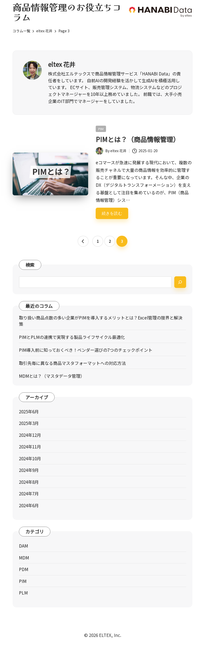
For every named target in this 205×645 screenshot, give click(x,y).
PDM (23, 569)
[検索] (180, 282)
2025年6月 (29, 411)
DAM (23, 546)
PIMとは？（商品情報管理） (138, 139)
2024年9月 (29, 470)
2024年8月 (29, 482)
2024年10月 (30, 458)
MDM (24, 557)
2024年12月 (30, 435)
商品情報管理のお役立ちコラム (67, 11)
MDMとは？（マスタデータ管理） (52, 376)
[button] (83, 241)
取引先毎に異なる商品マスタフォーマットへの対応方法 (72, 363)
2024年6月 (29, 505)
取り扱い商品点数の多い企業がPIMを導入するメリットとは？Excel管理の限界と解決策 (100, 320)
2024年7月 (29, 493)
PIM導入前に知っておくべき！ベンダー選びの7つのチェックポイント (85, 350)
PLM (23, 592)
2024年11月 (30, 446)
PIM (101, 128)
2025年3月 (29, 423)
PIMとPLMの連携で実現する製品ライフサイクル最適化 (72, 337)
